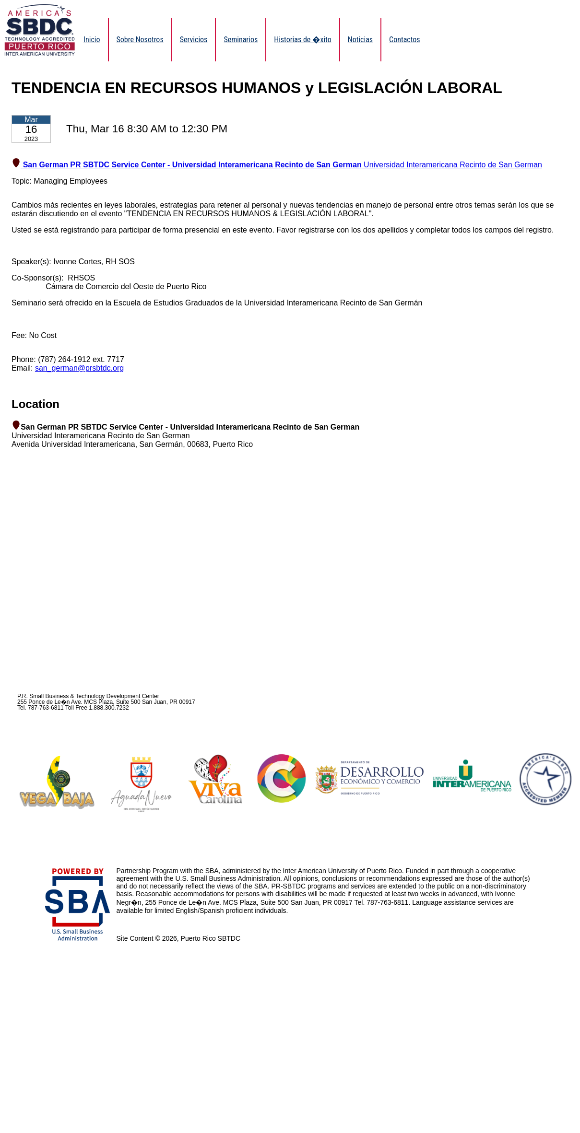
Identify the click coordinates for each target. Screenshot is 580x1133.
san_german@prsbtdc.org (79, 368)
